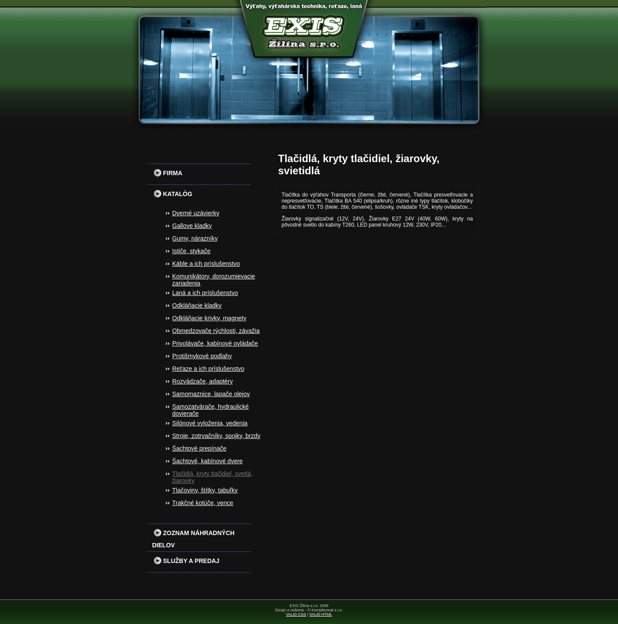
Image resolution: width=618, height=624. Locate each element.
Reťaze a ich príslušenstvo (208, 368)
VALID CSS (296, 614)
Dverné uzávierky (195, 213)
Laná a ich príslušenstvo (205, 292)
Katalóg (172, 193)
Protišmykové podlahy (202, 356)
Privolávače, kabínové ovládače (215, 343)
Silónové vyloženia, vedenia (210, 423)
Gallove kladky (192, 225)
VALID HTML (320, 614)
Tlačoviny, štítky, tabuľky (205, 490)
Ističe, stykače (191, 251)
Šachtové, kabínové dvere (207, 461)
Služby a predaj (185, 560)
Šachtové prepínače (199, 448)
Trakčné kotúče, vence (202, 502)
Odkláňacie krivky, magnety (209, 318)
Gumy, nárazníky (195, 238)
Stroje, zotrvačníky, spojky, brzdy (216, 435)
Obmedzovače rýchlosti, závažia (216, 330)
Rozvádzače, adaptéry (202, 381)
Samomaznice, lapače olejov (211, 393)
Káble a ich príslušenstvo (206, 263)
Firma (167, 173)
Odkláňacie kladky (197, 305)
